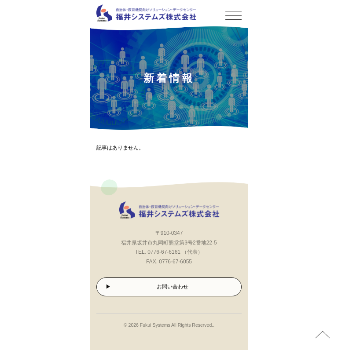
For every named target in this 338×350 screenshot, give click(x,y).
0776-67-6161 (163, 252)
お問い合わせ (172, 287)
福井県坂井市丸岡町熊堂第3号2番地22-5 (169, 243)
